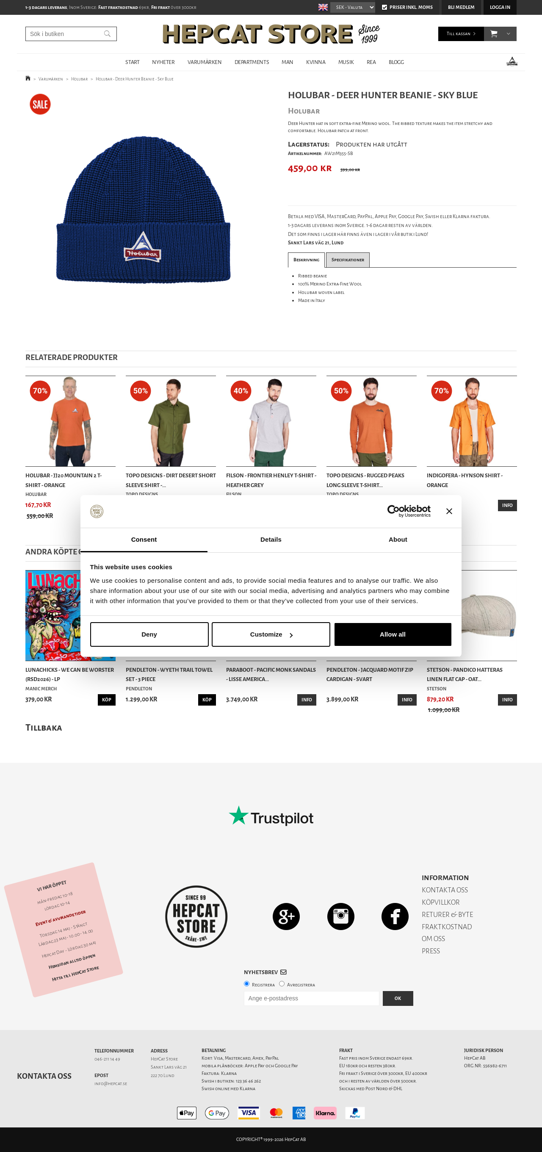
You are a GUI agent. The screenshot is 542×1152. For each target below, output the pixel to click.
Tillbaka (43, 727)
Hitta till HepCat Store (75, 973)
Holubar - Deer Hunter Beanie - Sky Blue (135, 79)
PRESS (431, 951)
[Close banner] (449, 512)
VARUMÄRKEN (205, 62)
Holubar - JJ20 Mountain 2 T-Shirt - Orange (63, 480)
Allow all (393, 634)
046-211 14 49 (107, 1059)
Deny (149, 634)
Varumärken (51, 79)
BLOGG (396, 62)
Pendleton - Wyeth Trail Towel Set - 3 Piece (169, 674)
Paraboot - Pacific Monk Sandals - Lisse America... (271, 674)
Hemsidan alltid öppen (72, 962)
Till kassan (458, 33)
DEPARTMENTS (252, 62)
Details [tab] (271, 539)
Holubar (79, 79)
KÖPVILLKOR (441, 902)
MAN (287, 62)
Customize (271, 634)
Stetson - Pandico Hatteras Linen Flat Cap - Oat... (465, 674)
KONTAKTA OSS (445, 890)
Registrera (263, 985)
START (132, 62)
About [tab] (398, 539)
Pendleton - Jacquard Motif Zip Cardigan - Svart (369, 674)
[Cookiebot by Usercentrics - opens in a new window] (394, 511)
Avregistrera (301, 985)
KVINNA (316, 62)
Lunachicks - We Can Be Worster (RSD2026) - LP (69, 674)
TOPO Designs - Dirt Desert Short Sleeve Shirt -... (171, 480)
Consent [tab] (144, 539)
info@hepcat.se (110, 1083)
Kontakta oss (44, 1076)
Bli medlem (461, 7)
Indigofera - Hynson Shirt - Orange (465, 480)
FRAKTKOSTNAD (447, 926)
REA (371, 62)
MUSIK (346, 62)
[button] (494, 34)
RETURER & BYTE (447, 914)
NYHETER (163, 62)
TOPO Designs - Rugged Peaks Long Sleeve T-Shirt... (365, 480)
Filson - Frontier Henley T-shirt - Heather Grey (271, 480)
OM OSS (433, 938)
